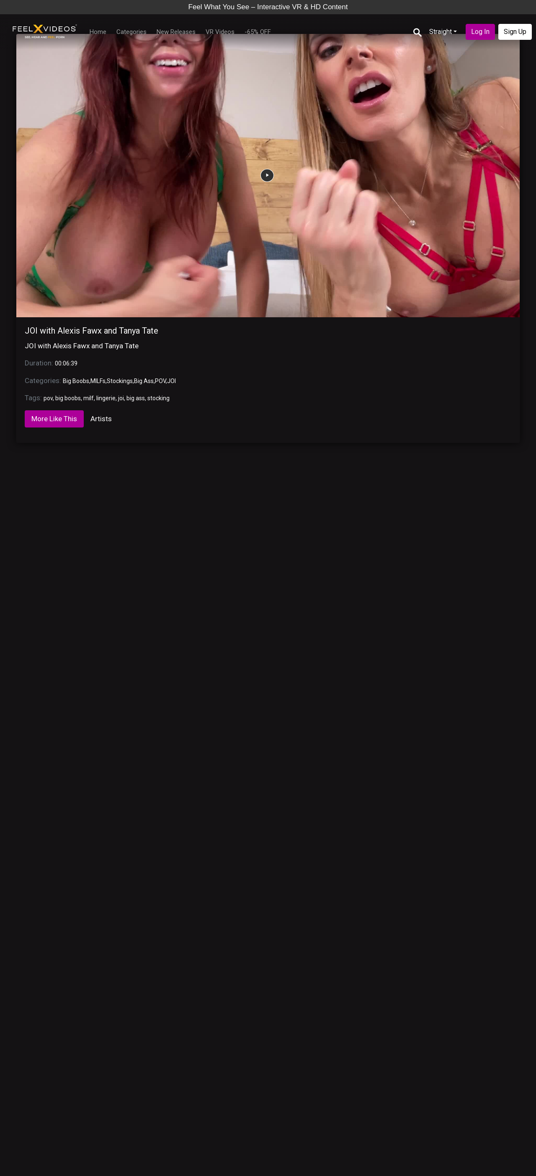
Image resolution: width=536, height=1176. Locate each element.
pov (48, 398)
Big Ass (144, 381)
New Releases (176, 32)
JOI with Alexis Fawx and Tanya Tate (91, 331)
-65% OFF (258, 32)
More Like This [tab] (54, 418)
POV (160, 381)
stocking (158, 398)
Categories (131, 32)
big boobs (68, 398)
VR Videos (220, 32)
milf (88, 398)
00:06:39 (66, 363)
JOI (171, 381)
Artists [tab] (101, 418)
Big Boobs (76, 381)
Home (98, 32)
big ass (135, 398)
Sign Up (515, 32)
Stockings (120, 381)
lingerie (106, 398)
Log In (480, 32)
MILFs (98, 381)
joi (121, 398)
